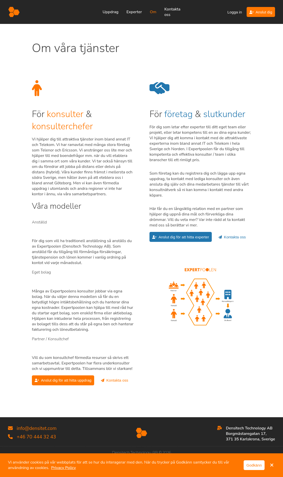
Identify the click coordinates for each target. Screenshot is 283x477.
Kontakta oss (172, 11)
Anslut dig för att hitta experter (180, 237)
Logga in (234, 12)
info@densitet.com (32, 428)
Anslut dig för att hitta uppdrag (63, 380)
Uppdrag (111, 12)
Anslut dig (260, 12)
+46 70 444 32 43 (32, 437)
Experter (134, 12)
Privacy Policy (63, 468)
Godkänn (254, 465)
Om (153, 12)
